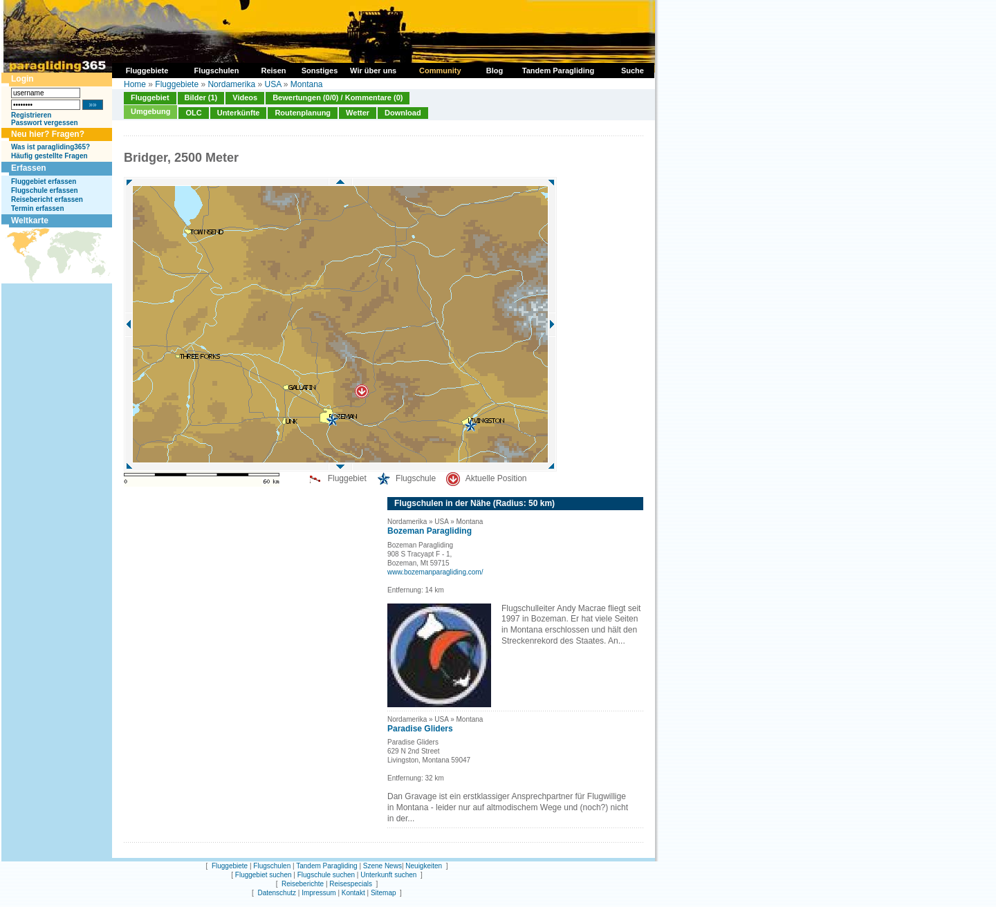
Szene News (382, 866)
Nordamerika (231, 84)
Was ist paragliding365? (50, 147)
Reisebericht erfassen (47, 199)
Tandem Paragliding (326, 866)
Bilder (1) (201, 97)
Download (403, 113)
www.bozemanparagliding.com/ (435, 572)
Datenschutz (276, 893)
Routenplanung (303, 113)
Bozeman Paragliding (429, 531)
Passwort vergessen (44, 123)
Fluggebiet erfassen (43, 181)
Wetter (357, 113)
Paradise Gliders (420, 728)
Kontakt (353, 893)
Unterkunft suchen (388, 875)
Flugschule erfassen (44, 190)
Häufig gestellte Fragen (49, 156)
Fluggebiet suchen (263, 875)
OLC (193, 113)
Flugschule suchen (326, 875)
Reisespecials (350, 884)
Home (135, 84)
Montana (306, 84)
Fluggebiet (150, 97)
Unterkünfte (238, 113)
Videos (244, 97)
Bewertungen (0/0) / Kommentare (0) (338, 97)
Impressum (318, 893)
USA (272, 84)
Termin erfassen (37, 208)
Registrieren (31, 115)
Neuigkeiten (423, 866)
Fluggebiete (177, 84)
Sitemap (383, 893)
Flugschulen (271, 866)
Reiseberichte (303, 884)
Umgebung (150, 111)
